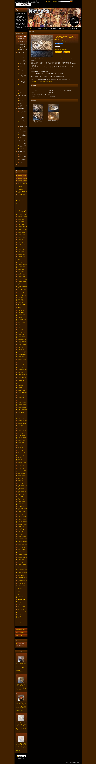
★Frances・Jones (21, 256)
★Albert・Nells (21, 418)
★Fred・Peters (21, 534)
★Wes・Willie (21, 346)
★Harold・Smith (21, 513)
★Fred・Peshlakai (21, 213)
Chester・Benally (21, 549)
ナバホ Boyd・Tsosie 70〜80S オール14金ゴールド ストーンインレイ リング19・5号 (21, 746)
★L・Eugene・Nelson (22, 366)
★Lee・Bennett (21, 278)
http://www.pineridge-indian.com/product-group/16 (41, 81)
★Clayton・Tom (21, 506)
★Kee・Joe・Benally (22, 236)
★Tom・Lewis (21, 561)
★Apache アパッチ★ (22, 295)
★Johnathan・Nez (21, 388)
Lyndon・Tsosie (21, 499)
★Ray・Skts (20, 385)
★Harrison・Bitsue (22, 529)
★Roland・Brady (21, 435)
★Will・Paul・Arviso (22, 552)
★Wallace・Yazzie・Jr (22, 557)
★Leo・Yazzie (21, 349)
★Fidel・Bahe (21, 357)
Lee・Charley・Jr (21, 454)
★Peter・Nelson (21, 364)
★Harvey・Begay (21, 199)
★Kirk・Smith (21, 271)
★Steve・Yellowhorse (22, 438)
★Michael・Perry (21, 390)
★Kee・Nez (20, 329)
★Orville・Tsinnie (21, 244)
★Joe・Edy (20, 317)
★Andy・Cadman (21, 471)
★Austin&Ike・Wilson (22, 214)
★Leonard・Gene (21, 428)
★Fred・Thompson (22, 223)
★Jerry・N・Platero (22, 519)
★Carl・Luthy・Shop (22, 291)
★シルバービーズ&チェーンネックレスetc (22, 81)
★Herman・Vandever (22, 430)
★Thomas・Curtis (21, 254)
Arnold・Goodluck (21, 482)
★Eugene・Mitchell (22, 533)
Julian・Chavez (21, 449)
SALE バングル (23, 40)
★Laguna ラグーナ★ (22, 300)
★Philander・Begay (22, 423)
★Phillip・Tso (21, 241)
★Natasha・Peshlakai (22, 281)
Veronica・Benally (21, 547)
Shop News (19, 635)
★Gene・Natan (21, 503)
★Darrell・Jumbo (21, 356)
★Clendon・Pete (21, 400)
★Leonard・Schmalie (22, 264)
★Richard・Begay (21, 266)
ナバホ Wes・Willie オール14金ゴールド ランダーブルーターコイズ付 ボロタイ (21, 687)
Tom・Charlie (20, 457)
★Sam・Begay (21, 221)
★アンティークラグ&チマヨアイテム (22, 113)
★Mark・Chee (21, 219)
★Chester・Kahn (21, 234)
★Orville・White (21, 583)
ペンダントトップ (22, 604)
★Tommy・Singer (21, 276)
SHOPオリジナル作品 (22, 105)
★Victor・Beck (21, 239)
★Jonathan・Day (21, 314)
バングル (21, 98)
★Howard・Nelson (22, 362)
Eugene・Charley (21, 455)
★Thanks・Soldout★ (22, 624)
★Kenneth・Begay (21, 194)
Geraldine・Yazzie (21, 452)
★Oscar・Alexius (21, 440)
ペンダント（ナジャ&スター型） (22, 71)
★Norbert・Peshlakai (22, 352)
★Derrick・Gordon (22, 404)
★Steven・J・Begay (22, 267)
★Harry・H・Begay (22, 351)
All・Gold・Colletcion (22, 183)
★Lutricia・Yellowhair (22, 279)
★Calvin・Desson (21, 511)
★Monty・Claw (21, 526)
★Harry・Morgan (21, 247)
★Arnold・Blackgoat (22, 504)
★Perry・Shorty (21, 326)
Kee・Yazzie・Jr (21, 460)
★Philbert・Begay (21, 427)
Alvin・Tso (20, 459)
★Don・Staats (21, 315)
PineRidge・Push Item (22, 178)
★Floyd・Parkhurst (22, 407)
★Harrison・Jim (21, 397)
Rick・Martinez (21, 447)
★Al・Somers (21, 297)
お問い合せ (55, 1)
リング (20, 153)
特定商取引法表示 (21, 629)
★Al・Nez (20, 327)
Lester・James (20, 496)
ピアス (20, 84)
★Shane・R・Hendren (22, 394)
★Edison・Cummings (22, 347)
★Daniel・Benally (21, 237)
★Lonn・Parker (21, 417)
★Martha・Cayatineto (22, 572)
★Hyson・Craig (21, 433)
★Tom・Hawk (21, 575)
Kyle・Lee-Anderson (22, 498)
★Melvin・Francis (21, 562)
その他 (20, 93)
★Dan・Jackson (21, 251)
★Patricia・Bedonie (22, 382)
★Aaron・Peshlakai (22, 354)
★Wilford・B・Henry (22, 524)
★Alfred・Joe (20, 432)
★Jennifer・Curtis (21, 383)
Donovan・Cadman (22, 475)
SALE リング (22, 38)
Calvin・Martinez (21, 443)
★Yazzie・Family (21, 320)
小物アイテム (22, 106)
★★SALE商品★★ (22, 36)
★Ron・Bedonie (21, 262)
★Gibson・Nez (21, 242)
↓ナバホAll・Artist (22, 151)
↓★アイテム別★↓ (22, 599)
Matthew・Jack (21, 494)
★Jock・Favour (21, 312)
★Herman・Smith (21, 405)
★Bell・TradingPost (22, 289)
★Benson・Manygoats (22, 541)
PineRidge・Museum (22, 175)
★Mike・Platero (21, 531)
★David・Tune (21, 483)
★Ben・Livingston (21, 597)
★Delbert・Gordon (22, 402)
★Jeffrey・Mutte (21, 501)
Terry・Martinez (21, 445)
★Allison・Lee (21, 261)
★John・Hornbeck (21, 310)
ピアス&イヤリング (22, 611)
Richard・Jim (20, 480)
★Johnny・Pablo (21, 224)
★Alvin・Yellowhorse (22, 392)
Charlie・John (20, 478)
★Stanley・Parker (21, 573)
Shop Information (20, 632)
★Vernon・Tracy (21, 274)
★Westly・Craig (21, 559)
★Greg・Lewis (21, 302)
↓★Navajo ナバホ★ (22, 319)
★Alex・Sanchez (21, 543)
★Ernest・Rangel (21, 450)
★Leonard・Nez (21, 387)
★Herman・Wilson (22, 246)
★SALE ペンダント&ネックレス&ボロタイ (23, 43)
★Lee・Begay (21, 425)
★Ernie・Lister (21, 324)
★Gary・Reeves (21, 269)
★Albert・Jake (21, 442)
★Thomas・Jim (21, 380)
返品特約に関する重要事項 (61, 49)
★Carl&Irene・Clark (22, 339)
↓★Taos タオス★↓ (22, 304)
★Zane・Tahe (20, 596)
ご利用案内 (49, 1)
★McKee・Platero (21, 322)
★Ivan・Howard (21, 399)
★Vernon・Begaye (21, 367)
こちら (23, 26)
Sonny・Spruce (21, 306)
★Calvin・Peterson (22, 564)
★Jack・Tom (20, 372)
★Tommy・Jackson (22, 252)
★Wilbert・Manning (22, 437)
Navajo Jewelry (21, 52)
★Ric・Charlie (21, 334)
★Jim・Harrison (21, 412)
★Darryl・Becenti (21, 273)
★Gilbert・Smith (21, 514)
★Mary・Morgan (21, 249)
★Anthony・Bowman (22, 528)
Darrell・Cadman (21, 473)
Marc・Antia (20, 299)
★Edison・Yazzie (21, 551)
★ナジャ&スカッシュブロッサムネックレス (22, 123)
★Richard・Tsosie (21, 332)
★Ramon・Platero (21, 232)
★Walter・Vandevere (22, 536)
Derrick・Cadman (21, 476)
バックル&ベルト (21, 609)
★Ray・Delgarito (21, 522)
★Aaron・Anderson (22, 395)
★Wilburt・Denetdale (22, 521)
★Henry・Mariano (21, 585)
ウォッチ (21, 89)
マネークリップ (21, 614)
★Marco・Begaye (21, 337)
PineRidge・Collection (22, 176)
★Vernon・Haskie (21, 336)
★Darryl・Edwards (22, 344)
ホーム (29, 28)
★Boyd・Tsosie (21, 331)
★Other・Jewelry (23, 126)
